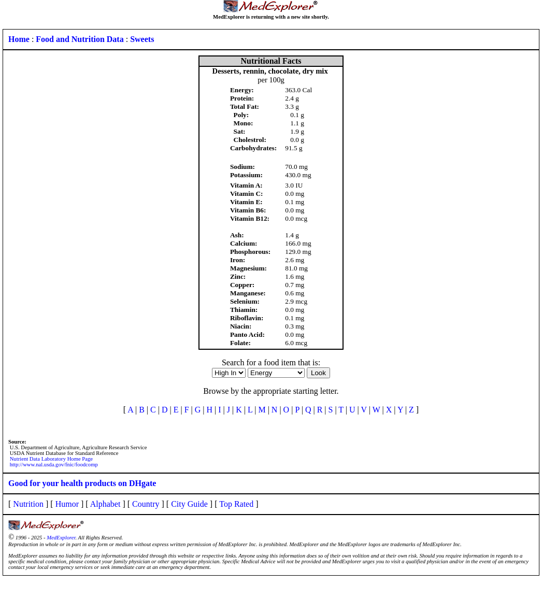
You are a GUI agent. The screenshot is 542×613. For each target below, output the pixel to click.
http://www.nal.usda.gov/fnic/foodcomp (54, 464)
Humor (67, 504)
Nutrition (28, 504)
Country (145, 504)
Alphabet (105, 504)
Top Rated (236, 504)
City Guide (189, 504)
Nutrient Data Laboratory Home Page (51, 459)
